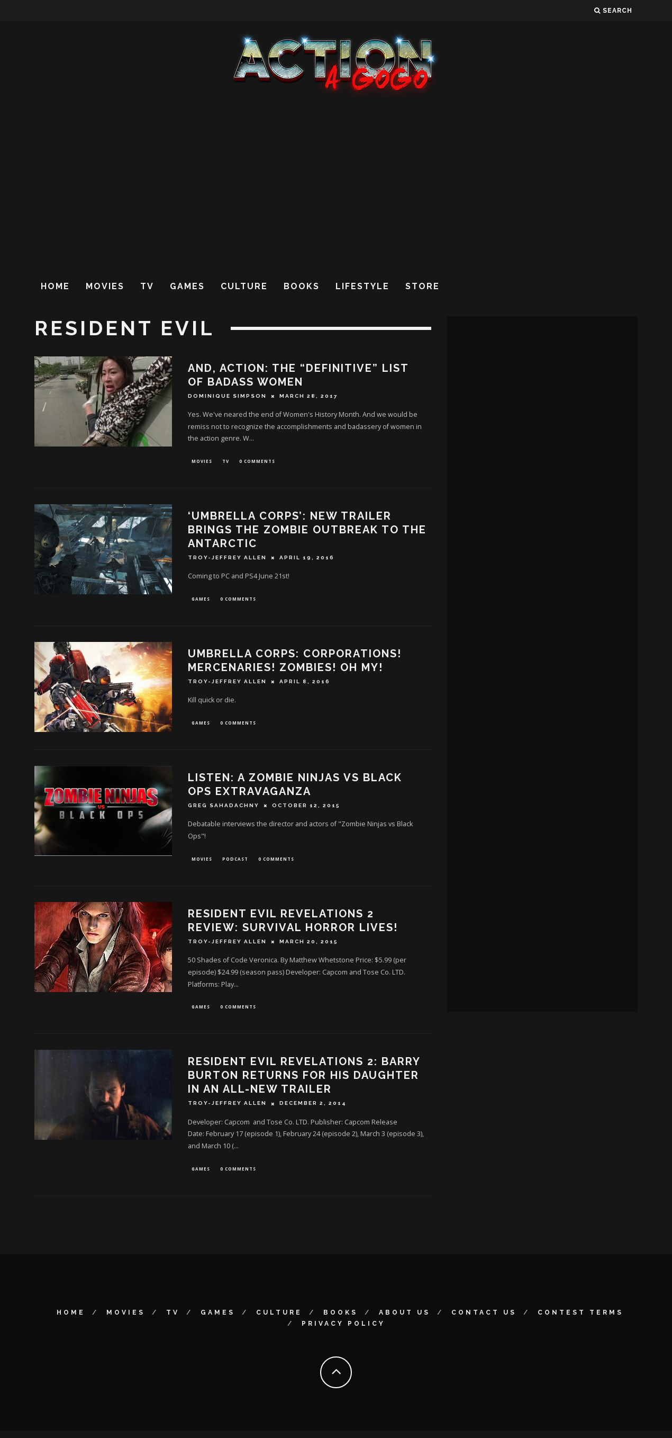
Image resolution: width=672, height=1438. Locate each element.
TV (147, 286)
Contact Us (483, 1320)
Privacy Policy (343, 1331)
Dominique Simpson (227, 396)
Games (187, 286)
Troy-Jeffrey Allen (227, 559)
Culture (244, 286)
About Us (404, 1320)
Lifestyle (362, 286)
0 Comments (257, 462)
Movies (105, 286)
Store (422, 286)
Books (302, 286)
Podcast (235, 863)
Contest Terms (580, 1320)
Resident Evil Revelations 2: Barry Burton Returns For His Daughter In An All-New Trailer (304, 1081)
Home (55, 286)
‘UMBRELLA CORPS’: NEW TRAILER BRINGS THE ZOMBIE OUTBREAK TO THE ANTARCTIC (307, 531)
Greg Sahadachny (223, 809)
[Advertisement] (336, 185)
